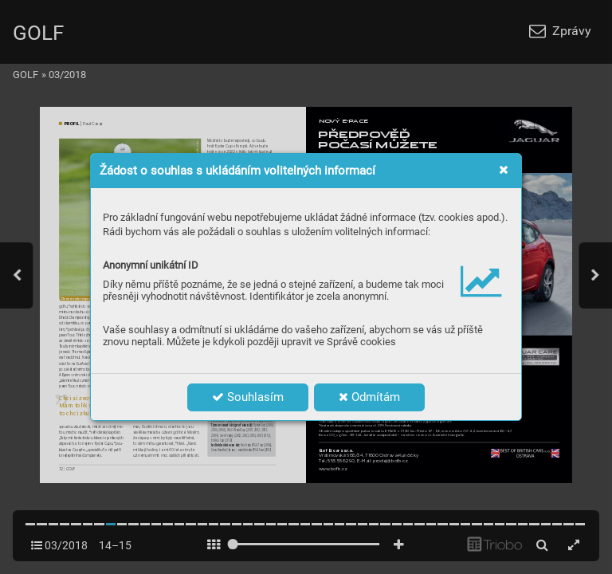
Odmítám (369, 397)
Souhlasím (248, 397)
